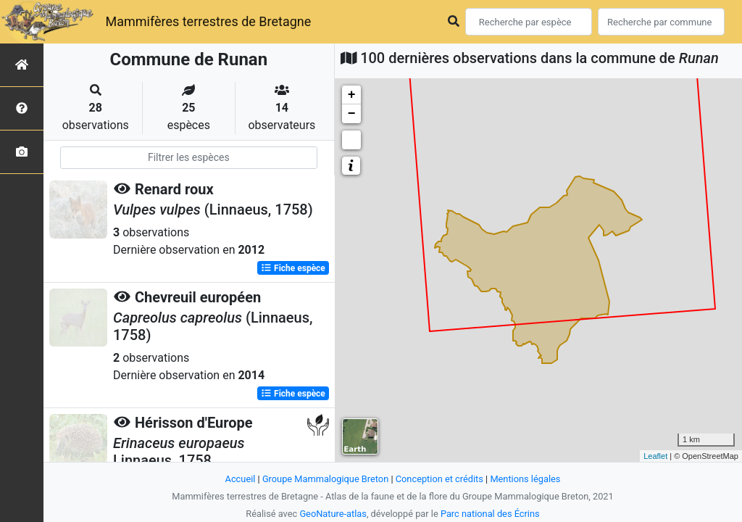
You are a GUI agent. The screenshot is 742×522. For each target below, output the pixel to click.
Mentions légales (525, 478)
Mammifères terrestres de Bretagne (208, 21)
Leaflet (655, 456)
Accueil (240, 478)
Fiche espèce (293, 268)
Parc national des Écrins (490, 513)
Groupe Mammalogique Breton (325, 478)
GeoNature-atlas (333, 513)
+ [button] (352, 95)
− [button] (352, 114)
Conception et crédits (439, 478)
